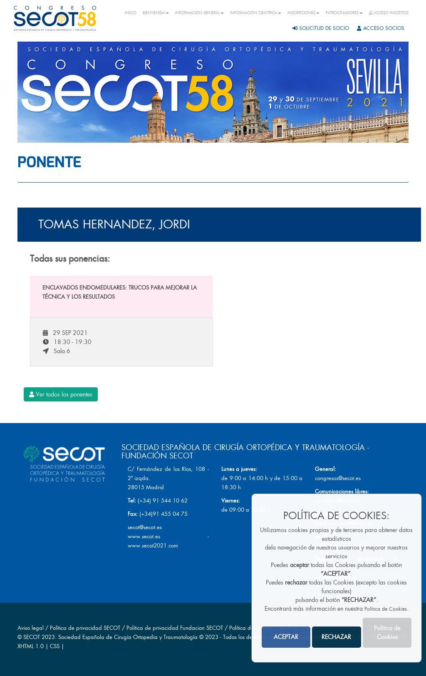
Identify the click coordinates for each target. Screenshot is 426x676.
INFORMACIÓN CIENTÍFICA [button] (255, 12)
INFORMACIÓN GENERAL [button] (199, 12)
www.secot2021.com (153, 545)
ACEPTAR (286, 637)
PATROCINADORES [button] (344, 12)
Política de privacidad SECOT (85, 627)
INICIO (130, 12)
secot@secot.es (145, 527)
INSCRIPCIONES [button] (303, 12)
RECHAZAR (336, 637)
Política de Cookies (385, 609)
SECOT (31, 637)
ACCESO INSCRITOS (389, 12)
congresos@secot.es (338, 478)
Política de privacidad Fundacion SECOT (174, 627)
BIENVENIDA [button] (156, 12)
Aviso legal (30, 627)
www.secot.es (144, 536)
